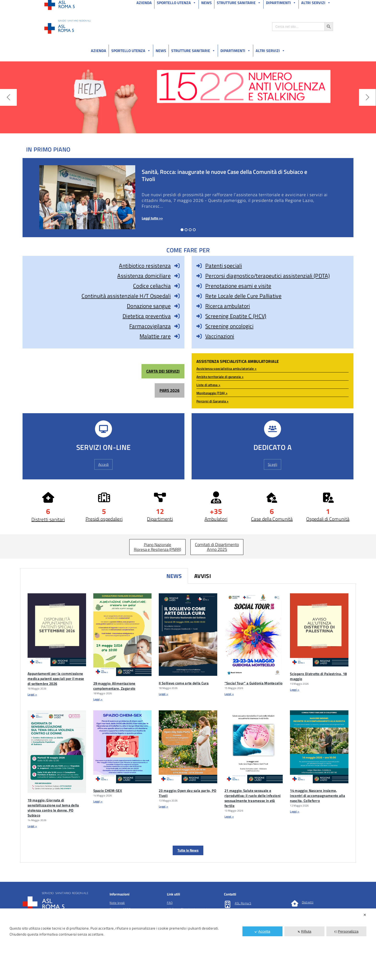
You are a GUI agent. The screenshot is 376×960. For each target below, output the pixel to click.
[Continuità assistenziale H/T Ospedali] (177, 296)
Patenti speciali (223, 265)
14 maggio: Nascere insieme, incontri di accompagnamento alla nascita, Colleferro (317, 795)
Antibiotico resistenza (145, 265)
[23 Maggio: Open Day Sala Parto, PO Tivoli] (188, 746)
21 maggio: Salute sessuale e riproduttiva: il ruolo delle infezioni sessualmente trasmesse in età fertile (252, 798)
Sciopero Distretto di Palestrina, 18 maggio (318, 676)
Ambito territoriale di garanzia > (220, 376)
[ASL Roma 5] (227, 904)
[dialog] (188, 934)
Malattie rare (155, 336)
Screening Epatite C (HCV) (235, 316)
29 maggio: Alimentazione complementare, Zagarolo (114, 686)
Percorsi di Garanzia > (212, 401)
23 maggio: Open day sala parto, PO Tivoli (187, 793)
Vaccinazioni (219, 336)
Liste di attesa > (208, 384)
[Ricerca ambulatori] (199, 306)
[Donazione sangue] (177, 306)
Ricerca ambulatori (227, 306)
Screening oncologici (229, 326)
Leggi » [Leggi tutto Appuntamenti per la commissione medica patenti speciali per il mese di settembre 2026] (32, 694)
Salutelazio (310, 4)
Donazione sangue (149, 306)
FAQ (170, 902)
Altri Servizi (270, 50)
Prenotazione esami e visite (238, 286)
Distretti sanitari (48, 519)
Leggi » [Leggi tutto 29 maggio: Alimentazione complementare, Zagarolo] (98, 699)
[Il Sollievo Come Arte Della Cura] (188, 634)
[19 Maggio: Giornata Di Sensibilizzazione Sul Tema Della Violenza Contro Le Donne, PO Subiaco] (57, 751)
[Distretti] (294, 903)
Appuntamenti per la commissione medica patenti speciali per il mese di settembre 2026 (56, 678)
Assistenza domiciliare (144, 275)
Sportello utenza (131, 50)
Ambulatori (216, 519)
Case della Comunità (272, 519)
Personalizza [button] (346, 931)
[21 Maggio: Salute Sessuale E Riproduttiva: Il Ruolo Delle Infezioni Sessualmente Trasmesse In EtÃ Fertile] (253, 746)
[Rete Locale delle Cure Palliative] (199, 296)
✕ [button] (364, 915)
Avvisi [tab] (202, 576)
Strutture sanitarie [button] (193, 50)
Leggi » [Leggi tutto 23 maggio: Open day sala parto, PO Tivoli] (163, 806)
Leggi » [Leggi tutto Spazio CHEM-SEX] (98, 801)
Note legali (117, 902)
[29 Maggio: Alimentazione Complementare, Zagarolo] (122, 634)
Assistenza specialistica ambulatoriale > (226, 368)
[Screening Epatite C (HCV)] (199, 316)
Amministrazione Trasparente (80, 4)
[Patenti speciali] (199, 265)
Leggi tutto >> (152, 218)
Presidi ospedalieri (104, 519)
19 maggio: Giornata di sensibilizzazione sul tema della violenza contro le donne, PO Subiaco (53, 807)
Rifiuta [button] (304, 931)
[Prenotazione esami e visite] (199, 286)
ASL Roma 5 (243, 903)
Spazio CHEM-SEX (107, 790)
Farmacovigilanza (150, 326)
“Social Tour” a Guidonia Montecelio (253, 683)
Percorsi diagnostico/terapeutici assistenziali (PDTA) (267, 275)
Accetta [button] (262, 931)
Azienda (98, 50)
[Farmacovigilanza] (177, 326)
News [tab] (174, 576)
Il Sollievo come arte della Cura (184, 683)
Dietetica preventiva (147, 316)
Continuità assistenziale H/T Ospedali (126, 296)
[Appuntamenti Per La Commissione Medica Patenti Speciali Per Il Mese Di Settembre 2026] (57, 629)
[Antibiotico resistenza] (177, 265)
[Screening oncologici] (199, 326)
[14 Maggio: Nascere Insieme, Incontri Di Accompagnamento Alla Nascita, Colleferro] (319, 746)
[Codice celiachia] (177, 286)
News (161, 50)
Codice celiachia (152, 286)
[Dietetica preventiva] (177, 316)
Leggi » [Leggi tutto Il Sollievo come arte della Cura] (163, 694)
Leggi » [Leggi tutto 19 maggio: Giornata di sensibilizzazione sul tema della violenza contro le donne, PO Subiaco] (32, 826)
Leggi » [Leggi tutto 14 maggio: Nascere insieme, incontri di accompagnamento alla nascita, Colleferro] (294, 811)
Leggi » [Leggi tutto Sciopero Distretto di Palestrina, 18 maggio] (294, 689)
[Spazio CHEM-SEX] (122, 746)
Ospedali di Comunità (327, 519)
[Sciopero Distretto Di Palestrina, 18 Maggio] (319, 629)
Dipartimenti (235, 50)
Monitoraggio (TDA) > (212, 392)
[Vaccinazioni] (199, 336)
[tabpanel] (188, 723)
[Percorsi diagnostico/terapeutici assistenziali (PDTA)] (199, 275)
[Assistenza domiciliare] (177, 275)
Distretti (308, 902)
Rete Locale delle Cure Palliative (243, 296)
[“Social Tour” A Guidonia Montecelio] (253, 634)
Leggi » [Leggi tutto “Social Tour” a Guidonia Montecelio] (229, 694)
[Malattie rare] (177, 336)
